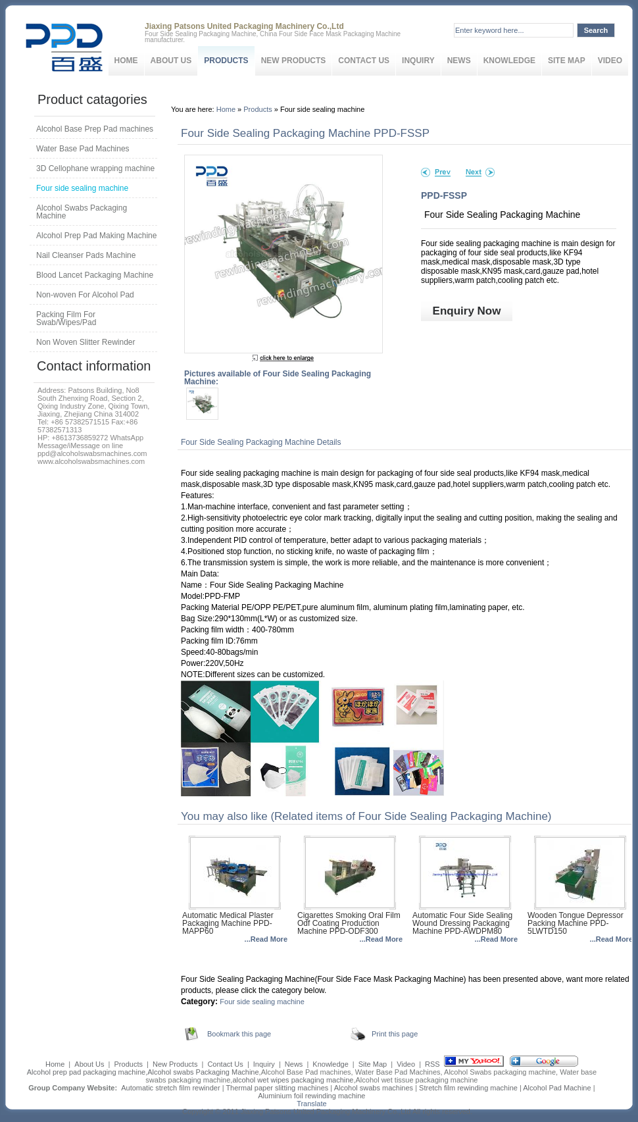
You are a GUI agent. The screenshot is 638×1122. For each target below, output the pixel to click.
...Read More (266, 939)
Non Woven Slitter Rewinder (85, 342)
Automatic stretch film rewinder (170, 1088)
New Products (293, 60)
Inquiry (418, 60)
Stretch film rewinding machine (468, 1088)
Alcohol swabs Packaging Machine (202, 1072)
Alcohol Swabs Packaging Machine (81, 211)
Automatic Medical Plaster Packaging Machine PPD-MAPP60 (228, 923)
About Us (171, 60)
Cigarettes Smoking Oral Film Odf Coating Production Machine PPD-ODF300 (349, 923)
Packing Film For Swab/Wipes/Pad (66, 318)
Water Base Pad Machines (83, 148)
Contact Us (363, 60)
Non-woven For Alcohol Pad (85, 294)
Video (610, 60)
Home (126, 60)
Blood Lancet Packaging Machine (94, 275)
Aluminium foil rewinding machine (311, 1096)
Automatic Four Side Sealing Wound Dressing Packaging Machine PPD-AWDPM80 (462, 923)
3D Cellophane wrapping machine (95, 168)
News (459, 60)
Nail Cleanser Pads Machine (85, 255)
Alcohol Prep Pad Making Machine (96, 235)
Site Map (566, 60)
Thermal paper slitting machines (277, 1088)
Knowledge (509, 60)
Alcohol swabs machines (373, 1088)
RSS (432, 1064)
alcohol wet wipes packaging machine (292, 1080)
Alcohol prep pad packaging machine (86, 1072)
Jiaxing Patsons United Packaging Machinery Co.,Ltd (326, 1111)
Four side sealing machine (262, 1002)
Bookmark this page (239, 1034)
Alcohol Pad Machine (557, 1088)
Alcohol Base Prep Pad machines (94, 129)
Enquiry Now (467, 311)
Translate (311, 1104)
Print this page (395, 1034)
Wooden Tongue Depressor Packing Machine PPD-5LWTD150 (576, 923)
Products (226, 60)
